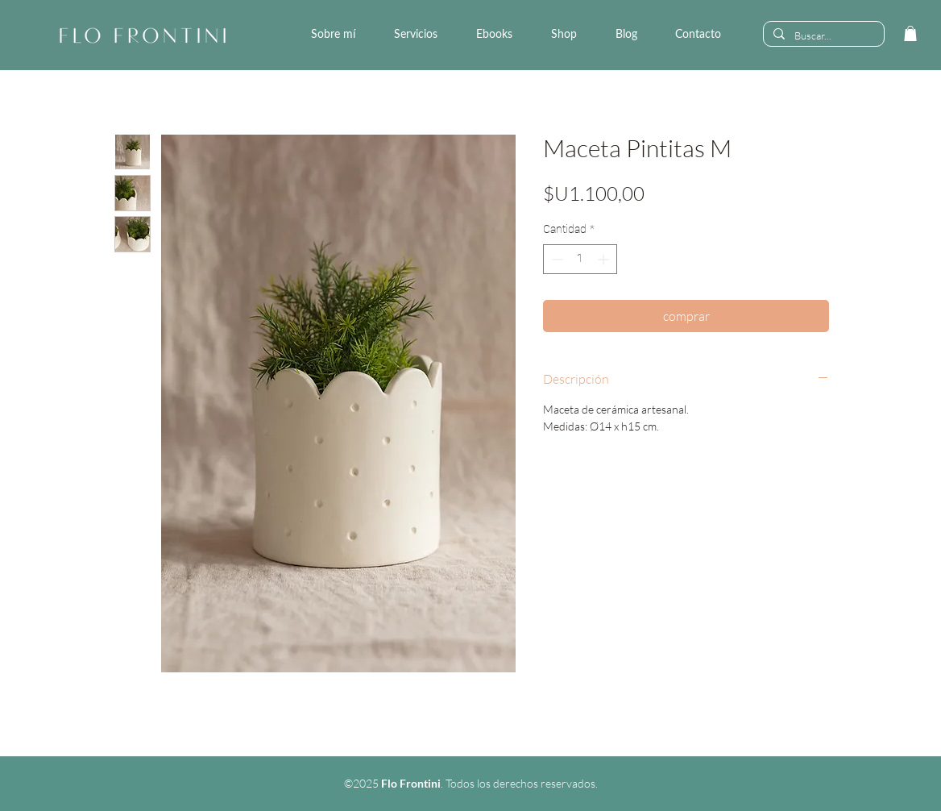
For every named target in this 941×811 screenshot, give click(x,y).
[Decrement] (555, 259)
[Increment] (605, 259)
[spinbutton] (580, 259)
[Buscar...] (822, 35)
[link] (910, 33)
